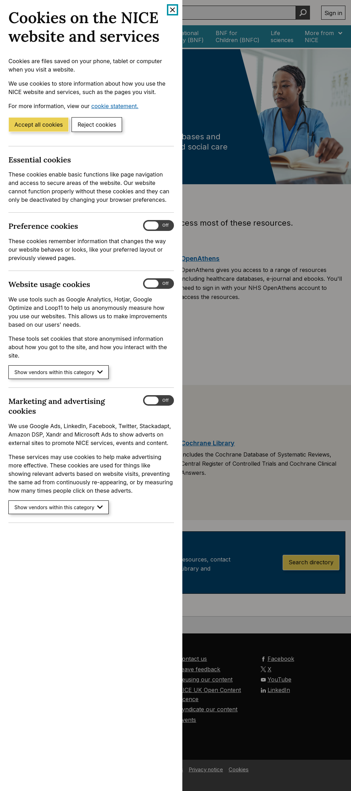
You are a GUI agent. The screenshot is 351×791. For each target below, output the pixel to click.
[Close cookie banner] (172, 10)
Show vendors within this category (58, 372)
